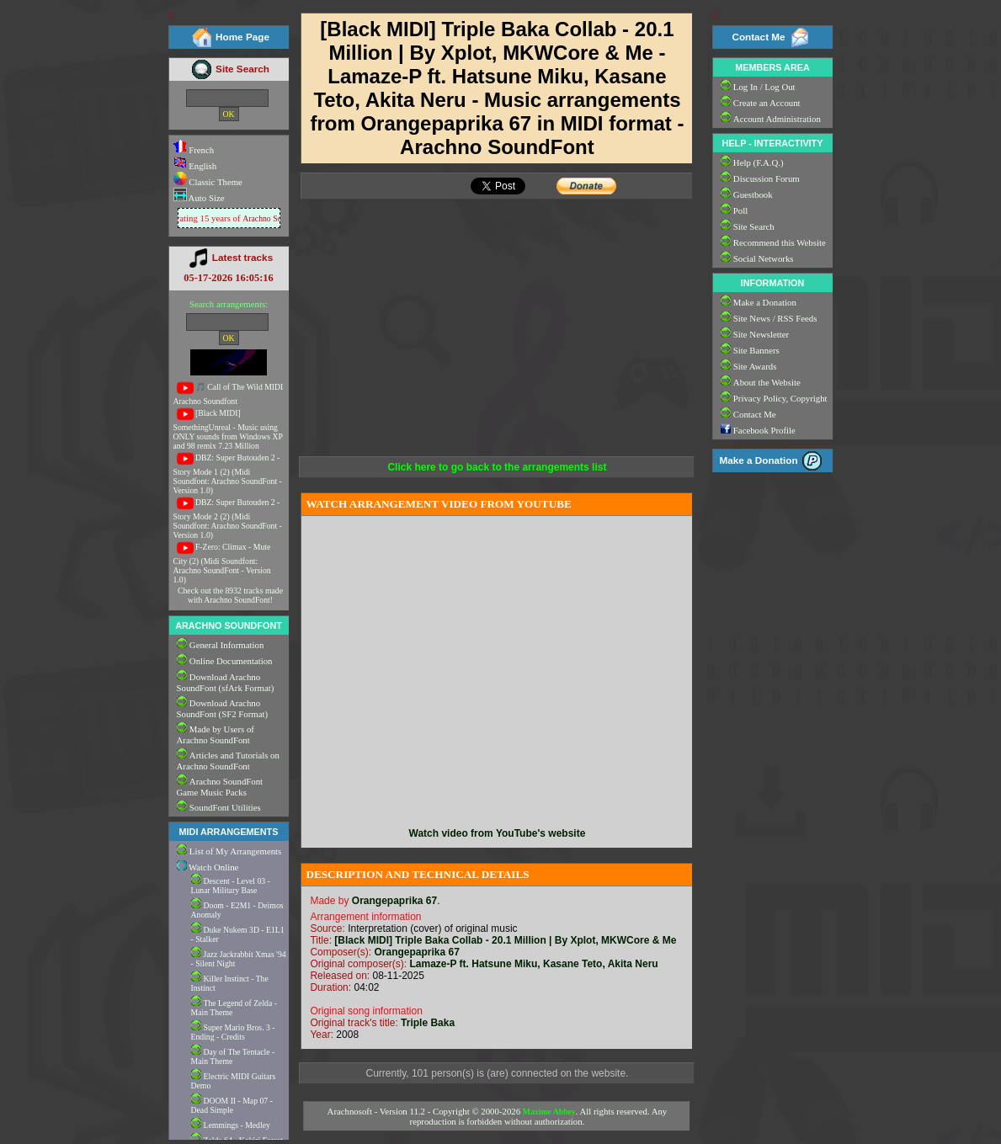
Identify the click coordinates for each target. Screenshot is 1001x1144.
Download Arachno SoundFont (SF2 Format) (223, 708)
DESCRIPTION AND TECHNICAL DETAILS (417, 874)
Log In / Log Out (764, 87)
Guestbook (753, 194)
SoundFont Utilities (225, 807)
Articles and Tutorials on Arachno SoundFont (228, 760)
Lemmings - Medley (237, 1125)
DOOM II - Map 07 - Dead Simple (232, 1105)
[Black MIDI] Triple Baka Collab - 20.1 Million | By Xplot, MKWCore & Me (505, 940)
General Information (226, 645)
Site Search (242, 68)
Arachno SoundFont (278, 218)
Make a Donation (764, 302)
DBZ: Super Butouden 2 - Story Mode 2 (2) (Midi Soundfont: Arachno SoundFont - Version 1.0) (227, 519)
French (194, 150)
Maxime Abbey (549, 1111)
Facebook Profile (764, 430)
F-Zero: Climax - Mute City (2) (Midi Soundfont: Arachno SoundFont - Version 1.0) (222, 563)
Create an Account (767, 103)
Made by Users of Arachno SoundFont (215, 734)
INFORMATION (772, 283)
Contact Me (758, 36)
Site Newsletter (761, 334)
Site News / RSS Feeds (775, 318)
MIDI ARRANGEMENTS (229, 832)
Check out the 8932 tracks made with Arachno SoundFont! (230, 595)
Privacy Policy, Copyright (780, 398)
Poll (740, 210)
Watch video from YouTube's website (497, 833)
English (195, 166)
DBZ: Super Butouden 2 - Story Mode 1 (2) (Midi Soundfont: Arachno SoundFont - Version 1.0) (227, 474)
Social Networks (763, 258)
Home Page (242, 36)
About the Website (767, 382)
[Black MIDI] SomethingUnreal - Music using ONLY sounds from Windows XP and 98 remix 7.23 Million (228, 429)
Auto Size (206, 198)
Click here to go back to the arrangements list (496, 467)
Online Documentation (231, 661)
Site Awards (755, 366)
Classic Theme (214, 182)
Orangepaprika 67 (394, 901)
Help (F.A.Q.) (758, 162)
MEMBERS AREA (772, 67)
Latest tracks (242, 257)
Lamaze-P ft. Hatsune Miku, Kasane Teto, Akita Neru (533, 964)
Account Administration (777, 119)
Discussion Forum (766, 178)
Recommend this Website (779, 242)
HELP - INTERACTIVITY (772, 143)
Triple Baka (428, 1023)
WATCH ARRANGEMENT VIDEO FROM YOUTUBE (438, 504)
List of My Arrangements (235, 851)
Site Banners (756, 350)
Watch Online (208, 867)
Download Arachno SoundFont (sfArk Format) (225, 682)
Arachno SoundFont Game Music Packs (220, 786)
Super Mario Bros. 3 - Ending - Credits (233, 1032)
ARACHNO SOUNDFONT (228, 625)
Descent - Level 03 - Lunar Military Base (230, 885)
